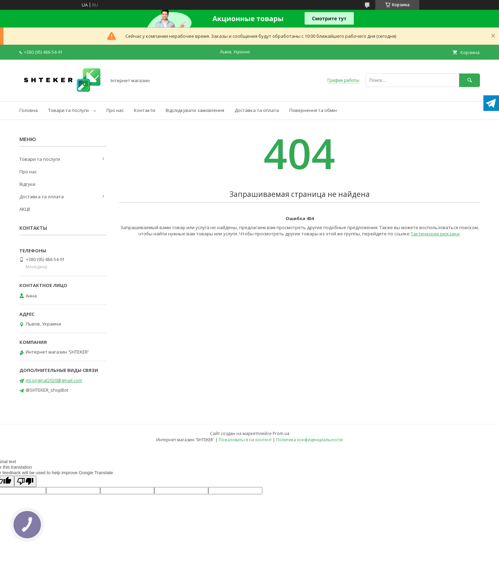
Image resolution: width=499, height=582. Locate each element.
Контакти (144, 110)
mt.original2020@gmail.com (54, 380)
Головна (28, 110)
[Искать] (469, 80)
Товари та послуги (68, 110)
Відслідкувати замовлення (195, 110)
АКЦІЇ (24, 209)
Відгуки (27, 184)
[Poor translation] (25, 481)
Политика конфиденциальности (309, 440)
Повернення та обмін (313, 110)
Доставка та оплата (257, 110)
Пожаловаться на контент (245, 440)
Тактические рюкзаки (435, 234)
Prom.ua (281, 433)
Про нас (115, 110)
